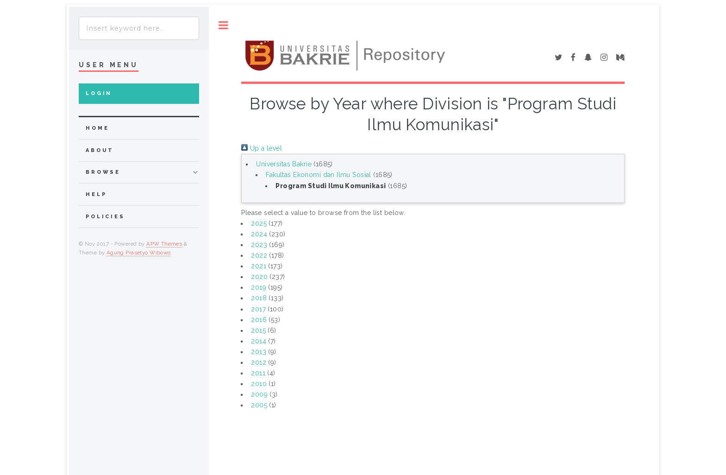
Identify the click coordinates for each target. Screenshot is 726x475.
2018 (259, 298)
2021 (258, 266)
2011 (258, 373)
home (97, 128)
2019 (258, 287)
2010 (259, 383)
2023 (259, 244)
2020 (259, 276)
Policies (105, 217)
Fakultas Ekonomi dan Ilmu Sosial (318, 174)
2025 (259, 223)
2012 (258, 362)
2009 (259, 394)
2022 (259, 255)
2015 (258, 330)
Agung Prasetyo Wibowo (138, 252)
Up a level (261, 148)
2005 (259, 405)
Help (96, 194)
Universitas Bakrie (284, 164)
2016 (259, 319)
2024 (259, 234)
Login (99, 93)
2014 (258, 341)
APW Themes (164, 244)
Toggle (223, 25)
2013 (258, 351)
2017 (258, 309)
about (100, 150)
